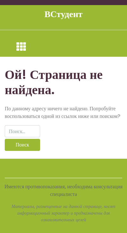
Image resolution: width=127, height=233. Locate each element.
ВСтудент (64, 14)
